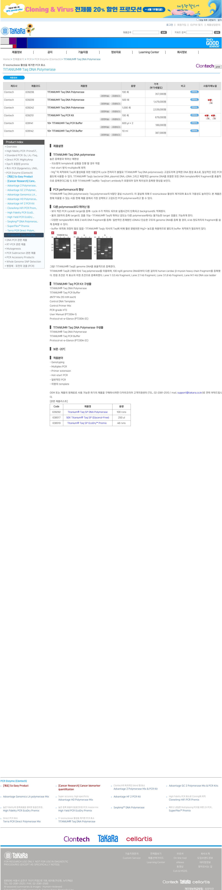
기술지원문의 (132, 850)
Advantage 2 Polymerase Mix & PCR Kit (136, 785)
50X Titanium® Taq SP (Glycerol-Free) (87, 417)
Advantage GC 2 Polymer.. (22, 190)
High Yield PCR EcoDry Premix (75, 807)
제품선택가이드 (156, 855)
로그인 (169, 25)
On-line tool (180, 855)
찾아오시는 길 (205, 863)
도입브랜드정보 (205, 855)
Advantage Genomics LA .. (22, 194)
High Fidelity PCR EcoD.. (20, 212)
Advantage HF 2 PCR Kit (21, 203)
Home (6, 59)
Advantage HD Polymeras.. (22, 199)
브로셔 (180, 850)
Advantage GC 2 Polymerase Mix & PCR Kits (193, 782)
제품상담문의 (213, 25)
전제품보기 (18, 59)
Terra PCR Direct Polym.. (21, 230)
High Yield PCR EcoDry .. (20, 217)
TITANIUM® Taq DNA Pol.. (21, 235)
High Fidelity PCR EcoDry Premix (21, 807)
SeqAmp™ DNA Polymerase (129, 804)
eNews (180, 859)
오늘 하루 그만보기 (207, 20)
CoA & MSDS (180, 867)
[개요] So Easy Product (20, 176)
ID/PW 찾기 (196, 25)
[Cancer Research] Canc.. (21, 181)
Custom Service (132, 855)
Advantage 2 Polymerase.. (22, 185)
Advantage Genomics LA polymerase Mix (26, 793)
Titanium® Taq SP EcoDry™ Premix (87, 423)
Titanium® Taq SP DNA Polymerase (87, 412)
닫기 (220, 20)
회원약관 (209, 885)
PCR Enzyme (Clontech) (48, 59)
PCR (29, 59)
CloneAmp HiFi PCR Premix (184, 796)
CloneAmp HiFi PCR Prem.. (22, 208)
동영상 (180, 863)
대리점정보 (205, 859)
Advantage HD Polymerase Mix (75, 796)
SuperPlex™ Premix (18, 226)
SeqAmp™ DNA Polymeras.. (22, 221)
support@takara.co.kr (189, 392)
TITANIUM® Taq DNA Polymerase (76, 818)
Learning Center (156, 859)
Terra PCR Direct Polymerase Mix (22, 818)
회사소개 (205, 850)
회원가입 (181, 25)
